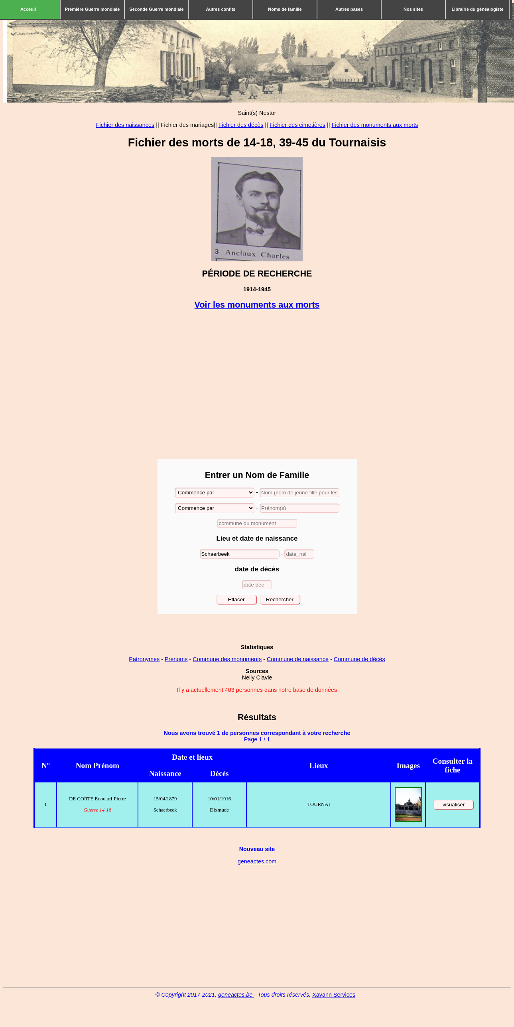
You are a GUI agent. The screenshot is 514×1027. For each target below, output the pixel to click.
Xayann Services (333, 994)
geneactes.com (257, 861)
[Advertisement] (257, 385)
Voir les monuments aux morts (257, 305)
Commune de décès (359, 659)
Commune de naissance (298, 659)
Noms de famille (284, 9)
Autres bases (349, 9)
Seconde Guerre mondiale (156, 9)
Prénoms (176, 659)
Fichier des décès (241, 125)
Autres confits (221, 9)
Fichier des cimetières (297, 125)
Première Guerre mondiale (92, 9)
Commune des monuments (227, 659)
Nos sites (413, 9)
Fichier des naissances (125, 125)
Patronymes (144, 659)
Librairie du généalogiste (477, 9)
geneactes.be (236, 994)
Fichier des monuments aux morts (374, 125)
